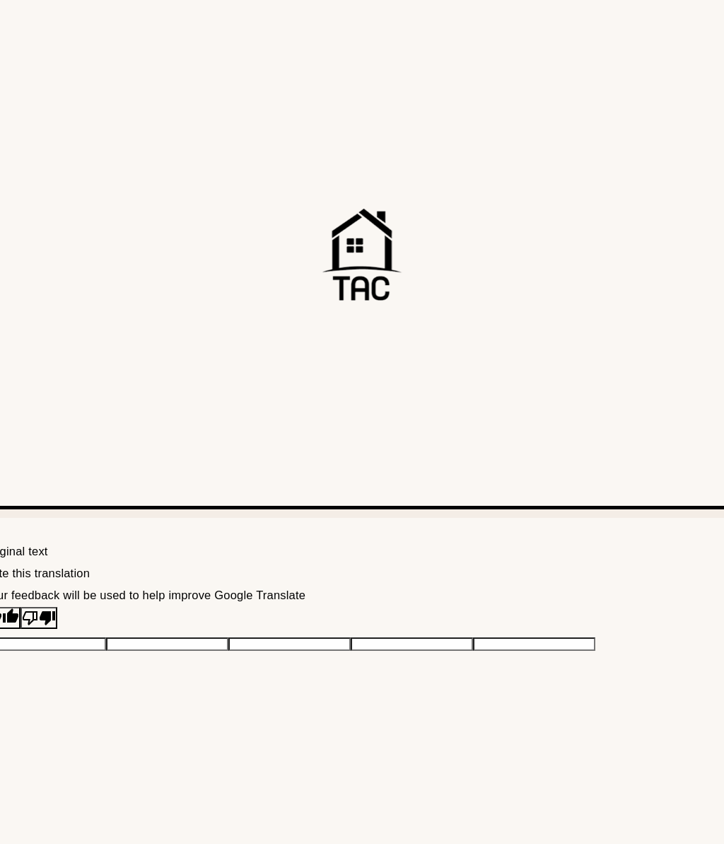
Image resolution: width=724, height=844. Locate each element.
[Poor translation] (39, 618)
